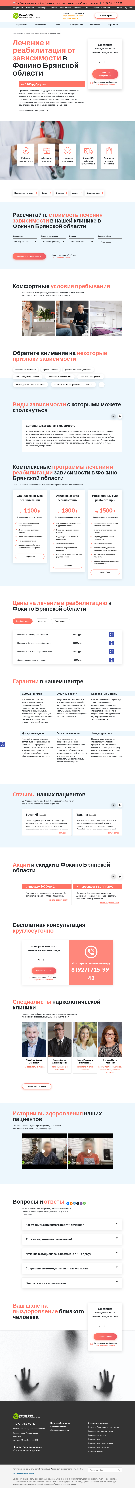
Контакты (118, 8)
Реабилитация (22, 622)
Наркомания (21, 25)
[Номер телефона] (105, 62)
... (101, 385)
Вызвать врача (106, 16)
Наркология (94, 25)
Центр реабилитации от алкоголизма (104, 1428)
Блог (86, 8)
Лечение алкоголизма (98, 1424)
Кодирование (76, 25)
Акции (75, 193)
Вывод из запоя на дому (98, 1448)
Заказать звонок (105, 1337)
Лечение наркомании (59, 1431)
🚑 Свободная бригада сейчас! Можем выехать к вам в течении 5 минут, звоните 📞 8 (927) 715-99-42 (67, 3)
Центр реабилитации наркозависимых (60, 1425)
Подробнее (30, 557)
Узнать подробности (58, 900)
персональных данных (105, 84)
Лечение (41, 622)
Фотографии (42, 8)
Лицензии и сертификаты (101, 8)
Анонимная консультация (105, 73)
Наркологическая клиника (23, 1474)
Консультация (60, 622)
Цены (44, 193)
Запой (58, 25)
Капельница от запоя (97, 1436)
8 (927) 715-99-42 (73, 13)
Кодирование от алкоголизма (100, 1432)
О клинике (30, 8)
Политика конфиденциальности (26, 1469)
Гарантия (77, 8)
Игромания (113, 25)
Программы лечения (24, 193)
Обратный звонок (43, 971)
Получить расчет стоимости (29, 256)
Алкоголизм (40, 25)
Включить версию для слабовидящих (29, 1429)
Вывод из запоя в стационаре (100, 1444)
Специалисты (65, 8)
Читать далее (62, 833)
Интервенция (18, 8)
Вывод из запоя (94, 1440)
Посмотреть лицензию (36, 1087)
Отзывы (54, 8)
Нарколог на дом (95, 1452)
